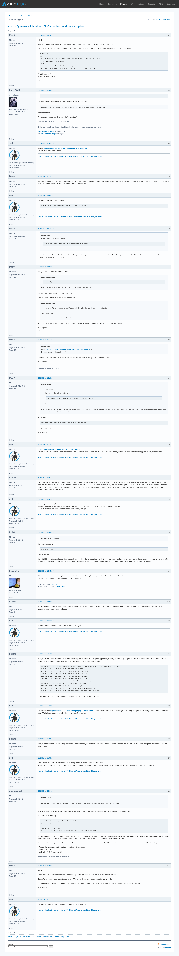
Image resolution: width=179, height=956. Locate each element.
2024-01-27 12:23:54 (46, 378)
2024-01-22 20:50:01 (46, 176)
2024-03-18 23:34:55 (46, 791)
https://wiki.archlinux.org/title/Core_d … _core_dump (59, 449)
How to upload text (45, 156)
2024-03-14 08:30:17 (46, 706)
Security (151, 4)
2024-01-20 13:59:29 (46, 90)
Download (171, 4)
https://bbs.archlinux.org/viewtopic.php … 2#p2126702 (65, 148)
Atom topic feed (165, 944)
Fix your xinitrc (96, 156)
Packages (112, 4)
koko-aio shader (61, 586)
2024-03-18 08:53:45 (46, 758)
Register (31, 16)
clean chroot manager (49, 134)
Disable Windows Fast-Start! (79, 156)
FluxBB (168, 948)
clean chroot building (46, 131)
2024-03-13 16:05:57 (46, 571)
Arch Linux (14, 3)
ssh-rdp (54, 584)
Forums (123, 4)
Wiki (133, 4)
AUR (161, 4)
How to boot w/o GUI (60, 156)
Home (101, 4)
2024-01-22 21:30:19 (46, 228)
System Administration (29, 26)
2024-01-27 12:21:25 (46, 340)
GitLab (141, 4)
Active (158, 20)
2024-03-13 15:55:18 (46, 532)
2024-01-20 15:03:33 (46, 143)
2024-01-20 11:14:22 (46, 35)
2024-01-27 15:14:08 (46, 444)
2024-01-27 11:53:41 (46, 267)
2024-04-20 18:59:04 (46, 866)
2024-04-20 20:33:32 (46, 899)
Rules (16, 16)
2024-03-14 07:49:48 (46, 654)
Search (23, 16)
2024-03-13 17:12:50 (46, 621)
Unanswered (166, 20)
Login (39, 16)
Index (9, 16)
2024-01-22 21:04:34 (46, 195)
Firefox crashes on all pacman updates (64, 26)
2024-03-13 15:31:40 (46, 499)
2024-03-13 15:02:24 (46, 477)
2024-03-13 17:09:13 (46, 602)
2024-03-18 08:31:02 (46, 739)
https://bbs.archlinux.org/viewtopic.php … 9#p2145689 (71, 711)
